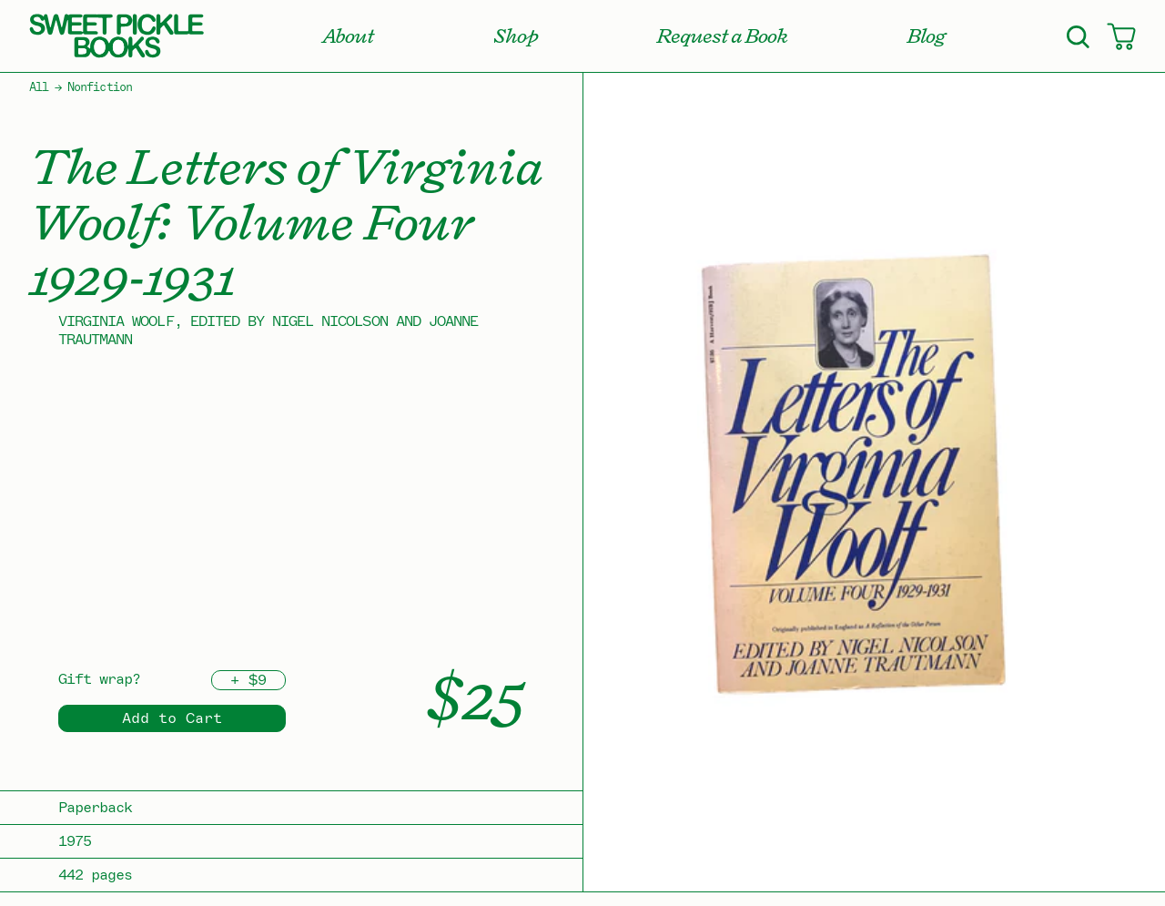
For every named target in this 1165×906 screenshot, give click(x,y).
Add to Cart (172, 718)
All (38, 87)
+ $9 (248, 680)
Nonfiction (99, 87)
